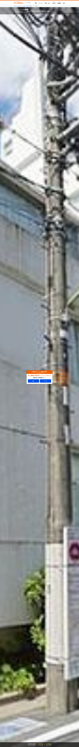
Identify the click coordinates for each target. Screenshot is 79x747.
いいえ (45, 381)
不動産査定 (59, 3)
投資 (64, 3)
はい (33, 381)
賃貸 (36, 3)
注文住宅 (53, 3)
